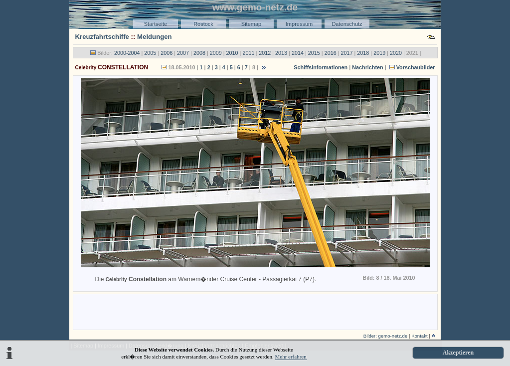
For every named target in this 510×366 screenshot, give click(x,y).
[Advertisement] (255, 311)
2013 (281, 53)
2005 (150, 53)
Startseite (155, 24)
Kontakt (419, 336)
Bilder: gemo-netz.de (385, 336)
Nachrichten (367, 67)
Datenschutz (347, 24)
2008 (199, 53)
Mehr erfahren (291, 357)
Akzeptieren (458, 352)
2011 (248, 53)
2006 (166, 53)
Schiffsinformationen (320, 67)
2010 (232, 53)
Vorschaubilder (411, 67)
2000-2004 (127, 53)
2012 (265, 53)
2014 (298, 53)
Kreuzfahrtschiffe (102, 36)
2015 (314, 53)
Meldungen (154, 36)
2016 (331, 53)
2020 (396, 53)
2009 (216, 53)
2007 (183, 53)
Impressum (299, 24)
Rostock (203, 24)
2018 (363, 53)
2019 (379, 53)
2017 (346, 53)
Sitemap (251, 24)
